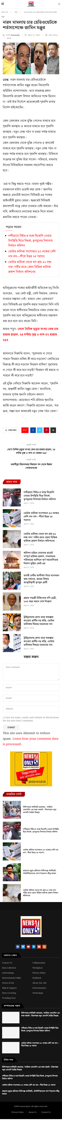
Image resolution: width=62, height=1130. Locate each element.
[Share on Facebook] (33, 430)
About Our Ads (39, 983)
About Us (32, 1112)
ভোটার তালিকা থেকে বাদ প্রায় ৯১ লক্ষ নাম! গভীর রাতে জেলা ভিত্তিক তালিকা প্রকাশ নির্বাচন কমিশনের (29, 267)
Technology (37, 993)
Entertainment (39, 988)
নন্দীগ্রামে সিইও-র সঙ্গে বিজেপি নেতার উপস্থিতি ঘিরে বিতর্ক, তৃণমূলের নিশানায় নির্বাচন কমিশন (30, 240)
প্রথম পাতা (4, 12)
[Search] (59, 4)
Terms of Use (8, 983)
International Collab (11, 978)
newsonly (15, 35)
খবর (15, 12)
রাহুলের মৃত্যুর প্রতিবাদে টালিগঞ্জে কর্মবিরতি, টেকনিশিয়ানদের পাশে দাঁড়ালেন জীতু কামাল (39, 872)
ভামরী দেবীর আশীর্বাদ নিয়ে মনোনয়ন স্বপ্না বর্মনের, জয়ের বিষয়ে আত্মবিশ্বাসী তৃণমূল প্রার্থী (41, 578)
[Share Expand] (53, 430)
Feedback (36, 978)
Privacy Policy (38, 973)
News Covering (9, 993)
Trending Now (9, 998)
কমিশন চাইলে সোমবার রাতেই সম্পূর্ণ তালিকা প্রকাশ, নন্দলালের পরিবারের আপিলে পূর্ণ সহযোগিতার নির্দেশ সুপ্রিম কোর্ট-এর (41, 558)
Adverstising (8, 973)
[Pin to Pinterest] (46, 430)
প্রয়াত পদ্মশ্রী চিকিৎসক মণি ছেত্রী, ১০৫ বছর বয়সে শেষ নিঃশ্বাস (40, 599)
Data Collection (9, 968)
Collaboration (38, 963)
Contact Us (7, 963)
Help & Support (9, 988)
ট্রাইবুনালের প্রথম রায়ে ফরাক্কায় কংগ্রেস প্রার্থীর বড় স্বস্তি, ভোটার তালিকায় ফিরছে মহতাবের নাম (39, 620)
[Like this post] (26, 430)
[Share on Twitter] (40, 430)
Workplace (37, 968)
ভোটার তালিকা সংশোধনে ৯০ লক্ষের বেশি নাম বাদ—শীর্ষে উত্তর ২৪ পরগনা (32, 254)
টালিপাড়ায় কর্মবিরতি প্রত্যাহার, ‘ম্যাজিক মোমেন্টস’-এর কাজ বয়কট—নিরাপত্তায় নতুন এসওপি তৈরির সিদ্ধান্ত (39, 809)
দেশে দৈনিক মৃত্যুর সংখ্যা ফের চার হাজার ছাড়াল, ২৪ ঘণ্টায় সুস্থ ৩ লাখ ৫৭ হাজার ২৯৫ (30, 334)
